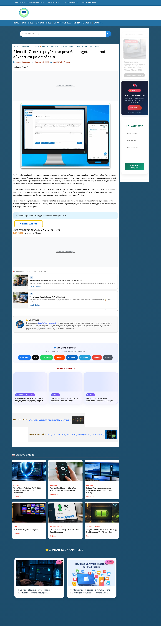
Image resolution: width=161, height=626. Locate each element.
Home (16, 23)
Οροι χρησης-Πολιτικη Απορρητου (29, 3)
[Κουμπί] (108, 34)
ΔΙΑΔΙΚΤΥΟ (58, 62)
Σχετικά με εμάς (89, 3)
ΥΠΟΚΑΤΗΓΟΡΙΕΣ (43, 23)
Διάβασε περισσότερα (134, 74)
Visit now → (134, 107)
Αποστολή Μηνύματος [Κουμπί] (134, 167)
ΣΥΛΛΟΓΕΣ (98, 23)
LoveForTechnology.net (47, 323)
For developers (70, 3)
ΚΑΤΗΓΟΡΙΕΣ (27, 23)
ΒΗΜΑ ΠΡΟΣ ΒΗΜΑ (62, 23)
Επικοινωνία (53, 3)
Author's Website (28, 224)
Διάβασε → (17, 496)
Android (67, 62)
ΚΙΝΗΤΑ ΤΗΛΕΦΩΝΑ (82, 23)
